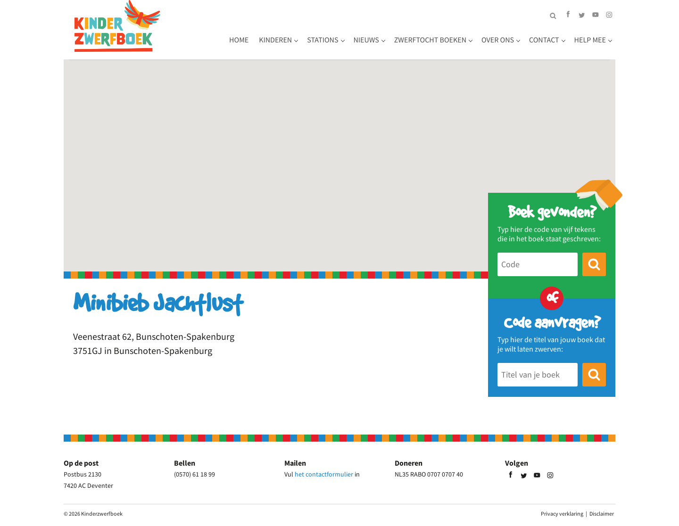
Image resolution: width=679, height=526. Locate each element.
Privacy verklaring (562, 513)
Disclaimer (601, 513)
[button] (339, 157)
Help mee (590, 40)
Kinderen (275, 40)
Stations (322, 40)
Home (238, 40)
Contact (544, 40)
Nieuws (366, 40)
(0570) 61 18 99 (194, 474)
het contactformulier (324, 474)
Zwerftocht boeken (430, 40)
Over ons (497, 40)
